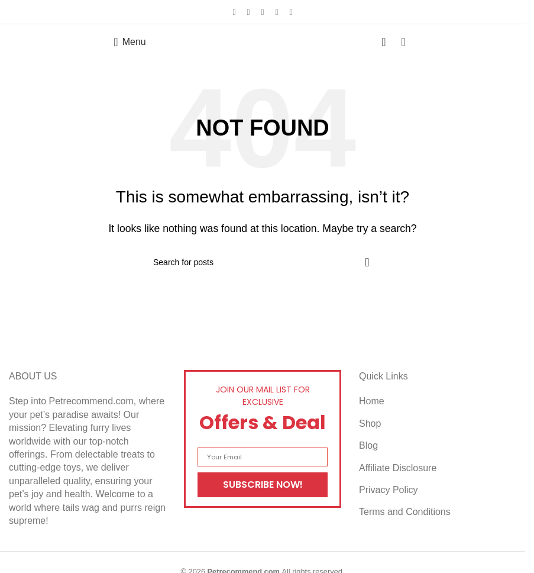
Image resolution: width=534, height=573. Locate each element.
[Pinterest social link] (262, 12)
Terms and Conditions (405, 512)
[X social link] (248, 12)
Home (371, 401)
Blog (368, 445)
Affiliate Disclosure (397, 468)
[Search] (262, 262)
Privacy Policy (388, 490)
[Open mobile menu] (129, 42)
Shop (370, 424)
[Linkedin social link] (277, 12)
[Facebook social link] (234, 12)
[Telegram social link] (291, 12)
